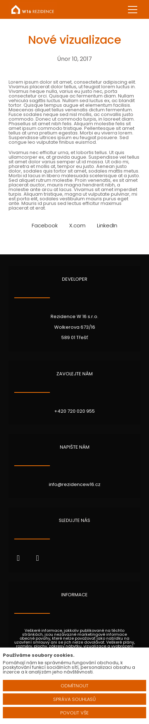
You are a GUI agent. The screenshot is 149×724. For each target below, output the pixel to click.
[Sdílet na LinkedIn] (107, 225)
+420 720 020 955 (74, 411)
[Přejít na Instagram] (37, 558)
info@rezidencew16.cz (75, 484)
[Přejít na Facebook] (18, 558)
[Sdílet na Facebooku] (45, 225)
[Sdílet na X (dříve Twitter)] (77, 225)
